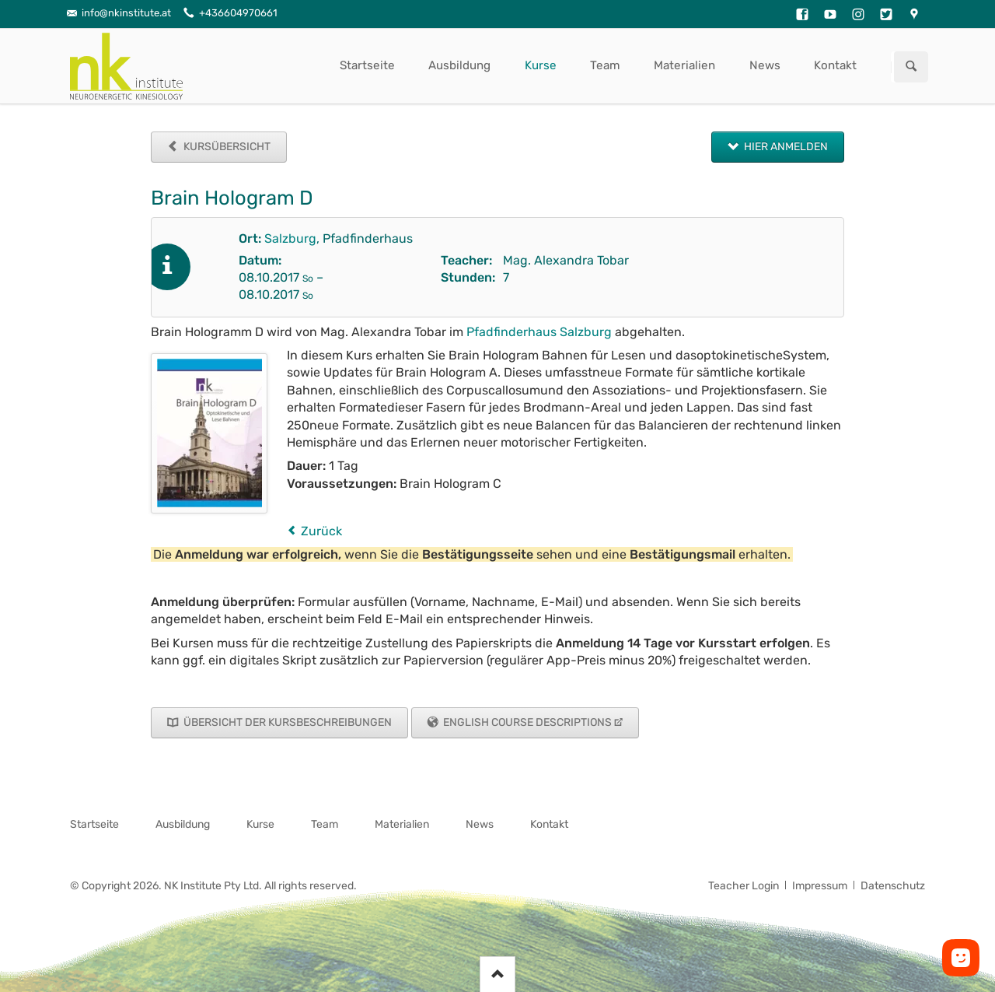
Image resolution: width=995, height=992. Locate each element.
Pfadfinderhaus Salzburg (539, 331)
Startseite (367, 65)
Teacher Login (743, 885)
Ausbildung (459, 65)
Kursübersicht (226, 146)
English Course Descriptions (526, 722)
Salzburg (290, 238)
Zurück (321, 531)
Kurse (541, 65)
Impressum (819, 885)
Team (605, 65)
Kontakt (835, 65)
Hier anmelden (785, 146)
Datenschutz (893, 885)
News (764, 65)
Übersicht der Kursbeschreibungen (286, 722)
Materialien (684, 65)
